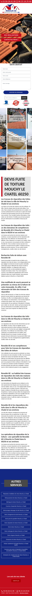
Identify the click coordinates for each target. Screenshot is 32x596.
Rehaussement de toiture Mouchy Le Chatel (16, 498)
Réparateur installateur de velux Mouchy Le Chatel (16, 493)
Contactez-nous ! (11, 39)
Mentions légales (24, 593)
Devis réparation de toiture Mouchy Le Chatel (16, 522)
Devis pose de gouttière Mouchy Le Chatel (16, 518)
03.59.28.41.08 (8, 1)
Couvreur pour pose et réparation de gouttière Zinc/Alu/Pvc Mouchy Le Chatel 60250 (16, 550)
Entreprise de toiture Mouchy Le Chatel (16, 539)
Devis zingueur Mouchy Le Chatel (16, 535)
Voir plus (16, 580)
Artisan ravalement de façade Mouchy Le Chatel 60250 (16, 544)
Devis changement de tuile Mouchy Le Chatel (16, 514)
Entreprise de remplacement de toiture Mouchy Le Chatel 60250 (16, 555)
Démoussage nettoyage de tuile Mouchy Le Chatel (16, 510)
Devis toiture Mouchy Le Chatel (16, 527)
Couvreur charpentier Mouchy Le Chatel (16, 506)
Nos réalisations (11, 35)
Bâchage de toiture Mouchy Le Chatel (16, 502)
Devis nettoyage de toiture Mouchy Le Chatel (16, 531)
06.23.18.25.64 (24, 1)
